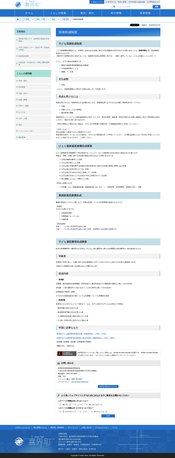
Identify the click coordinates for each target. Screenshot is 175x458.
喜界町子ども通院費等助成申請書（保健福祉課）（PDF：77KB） (82, 334)
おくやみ (21, 112)
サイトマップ (73, 427)
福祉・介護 (40, 19)
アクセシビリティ (102, 427)
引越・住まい (23, 93)
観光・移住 (87, 13)
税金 (20, 125)
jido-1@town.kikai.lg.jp (79, 382)
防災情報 (21, 87)
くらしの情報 (58, 13)
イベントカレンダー (26, 131)
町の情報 (116, 13)
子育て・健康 (23, 106)
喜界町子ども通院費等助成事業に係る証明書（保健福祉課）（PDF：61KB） (86, 338)
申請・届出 (22, 81)
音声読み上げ (154, 2)
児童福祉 (65, 19)
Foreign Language (138, 2)
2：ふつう (79, 404)
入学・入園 (22, 118)
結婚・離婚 (22, 100)
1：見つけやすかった (68, 412)
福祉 (53, 19)
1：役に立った (65, 404)
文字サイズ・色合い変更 (117, 2)
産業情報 (145, 13)
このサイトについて (22, 427)
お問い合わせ (86, 427)
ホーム (29, 13)
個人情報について (40, 427)
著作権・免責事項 (57, 427)
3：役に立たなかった (94, 404)
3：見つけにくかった (99, 412)
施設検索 (21, 137)
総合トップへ (98, 2)
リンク (114, 427)
